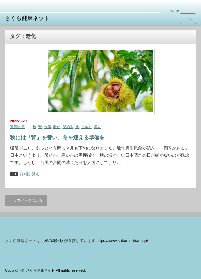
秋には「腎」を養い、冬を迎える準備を (57, 137)
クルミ (86, 127)
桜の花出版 (54, 240)
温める (68, 127)
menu (187, 19)
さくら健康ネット (40, 270)
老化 (56, 127)
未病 (47, 127)
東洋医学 (17, 127)
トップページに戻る (26, 200)
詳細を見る (30, 174)
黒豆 (97, 127)
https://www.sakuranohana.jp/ (122, 240)
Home (174, 10)
